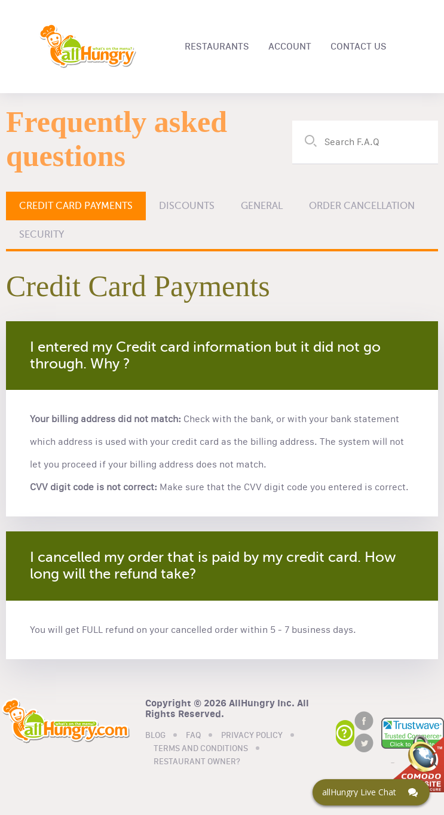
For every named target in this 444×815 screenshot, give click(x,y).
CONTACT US (358, 46)
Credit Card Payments (76, 206)
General (262, 206)
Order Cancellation (362, 206)
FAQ (193, 735)
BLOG (155, 735)
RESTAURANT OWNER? (197, 762)
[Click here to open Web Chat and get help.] (371, 792)
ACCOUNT (289, 46)
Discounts (187, 206)
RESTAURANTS (217, 46)
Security (41, 234)
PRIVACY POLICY (252, 735)
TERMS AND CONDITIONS (201, 749)
